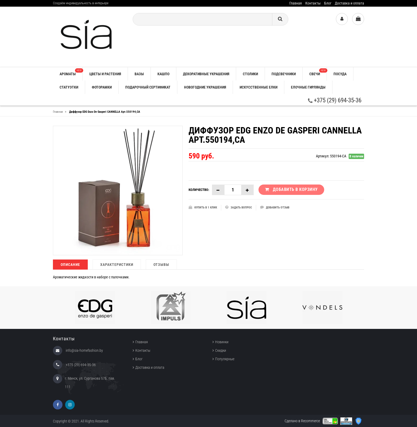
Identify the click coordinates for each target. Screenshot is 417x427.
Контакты (313, 3)
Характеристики (116, 264)
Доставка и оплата (349, 3)
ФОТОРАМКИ (102, 87)
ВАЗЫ (139, 74)
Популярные (224, 359)
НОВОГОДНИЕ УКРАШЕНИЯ (205, 87)
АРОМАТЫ (71, 72)
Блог (327, 3)
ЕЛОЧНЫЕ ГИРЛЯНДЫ (308, 87)
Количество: (199, 190)
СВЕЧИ (318, 72)
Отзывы (161, 264)
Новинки (221, 342)
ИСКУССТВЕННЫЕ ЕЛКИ (258, 87)
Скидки (220, 350)
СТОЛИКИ (250, 74)
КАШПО (163, 74)
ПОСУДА (340, 74)
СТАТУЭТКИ (69, 87)
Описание (70, 264)
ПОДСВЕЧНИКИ (284, 74)
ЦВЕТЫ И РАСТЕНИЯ (105, 74)
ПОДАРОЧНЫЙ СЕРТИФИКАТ (147, 87)
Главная (295, 3)
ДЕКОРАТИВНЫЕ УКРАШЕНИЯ (206, 74)
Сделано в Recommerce (302, 421)
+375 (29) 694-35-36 (334, 100)
